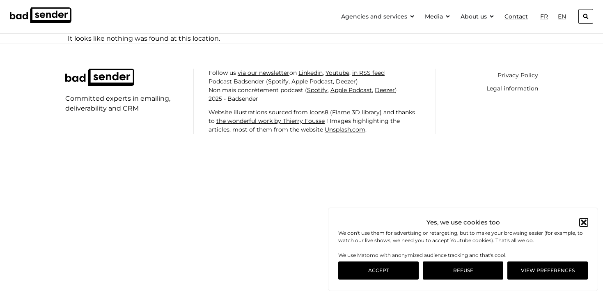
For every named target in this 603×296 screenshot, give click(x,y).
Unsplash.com (345, 129)
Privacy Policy (518, 75)
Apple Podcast (312, 81)
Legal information (512, 88)
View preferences (548, 270)
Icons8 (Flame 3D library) (346, 112)
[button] (584, 222)
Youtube (337, 72)
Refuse (463, 270)
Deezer (346, 81)
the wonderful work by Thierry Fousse (270, 121)
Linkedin (310, 72)
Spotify (278, 81)
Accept (378, 270)
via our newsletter (263, 72)
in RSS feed (368, 72)
